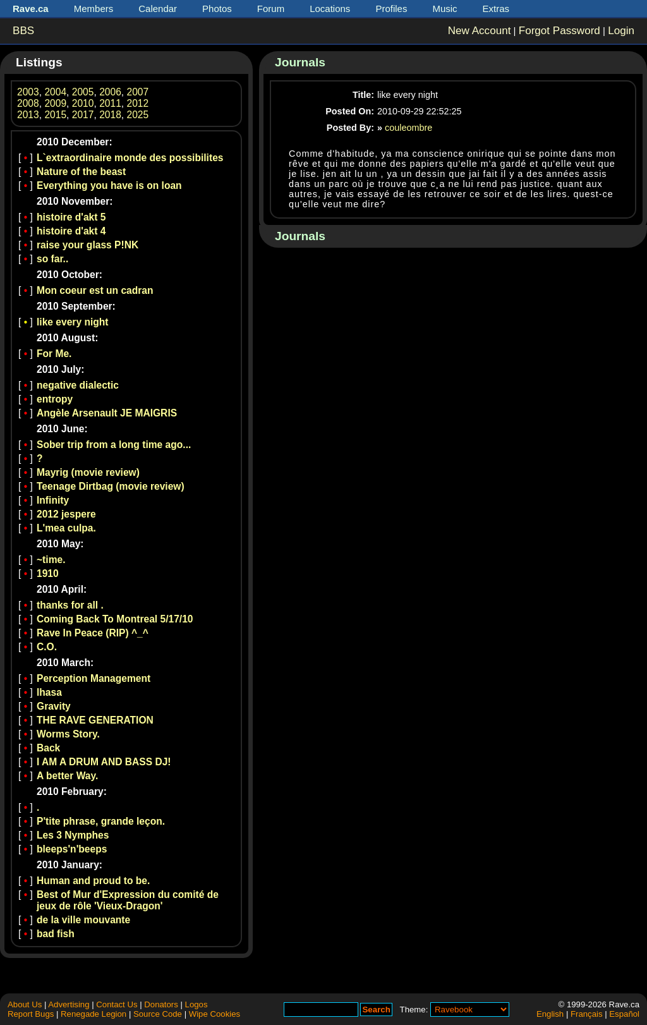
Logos (196, 1004)
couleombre (408, 128)
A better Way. (67, 775)
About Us (25, 1004)
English (550, 1014)
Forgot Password (559, 31)
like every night (73, 322)
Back (48, 748)
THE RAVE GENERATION (95, 720)
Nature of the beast (81, 171)
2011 (110, 103)
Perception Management (93, 678)
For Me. (54, 353)
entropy (55, 399)
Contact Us (116, 1004)
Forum (270, 8)
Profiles (391, 8)
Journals (300, 62)
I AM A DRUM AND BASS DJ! (104, 761)
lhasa (49, 692)
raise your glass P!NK (87, 245)
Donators (161, 1004)
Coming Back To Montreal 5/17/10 (115, 619)
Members (94, 8)
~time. (51, 559)
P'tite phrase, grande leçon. (101, 821)
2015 (55, 114)
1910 (48, 573)
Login (621, 31)
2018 (110, 114)
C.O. (47, 646)
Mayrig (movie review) (88, 472)
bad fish (56, 933)
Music (444, 8)
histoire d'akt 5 (71, 217)
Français (587, 1014)
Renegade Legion (93, 1014)
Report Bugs (31, 1014)
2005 (83, 92)
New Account (479, 31)
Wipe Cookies (214, 1014)
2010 (83, 103)
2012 (138, 103)
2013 (28, 114)
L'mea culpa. (66, 528)
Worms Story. (68, 734)
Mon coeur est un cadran (95, 290)
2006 (110, 92)
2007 (138, 92)
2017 (83, 114)
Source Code (157, 1014)
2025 (138, 114)
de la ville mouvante (83, 919)
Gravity (54, 706)
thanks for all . (70, 605)
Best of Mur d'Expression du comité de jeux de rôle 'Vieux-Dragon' (128, 900)
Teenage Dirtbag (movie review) (110, 486)
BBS (23, 31)
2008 (28, 103)
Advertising (68, 1004)
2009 (55, 103)
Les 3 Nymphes (73, 835)
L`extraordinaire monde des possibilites (130, 157)
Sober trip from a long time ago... (114, 444)
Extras (496, 8)
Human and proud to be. (93, 880)
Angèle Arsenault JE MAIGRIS (107, 413)
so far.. (52, 258)
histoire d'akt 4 (71, 231)
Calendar (157, 8)
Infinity (53, 500)
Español (624, 1014)
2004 (55, 92)
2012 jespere (66, 514)
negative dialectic (78, 385)
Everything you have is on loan (109, 185)
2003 (28, 92)
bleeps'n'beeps (72, 849)
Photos (217, 8)
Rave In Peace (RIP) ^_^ (92, 633)
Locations (330, 8)
